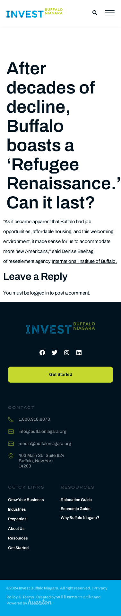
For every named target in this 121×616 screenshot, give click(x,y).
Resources (18, 538)
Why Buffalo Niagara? (80, 517)
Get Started (18, 548)
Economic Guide (76, 509)
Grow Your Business (26, 500)
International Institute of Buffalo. (84, 261)
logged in (39, 293)
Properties (17, 519)
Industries (17, 509)
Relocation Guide (76, 500)
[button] (95, 13)
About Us (16, 528)
